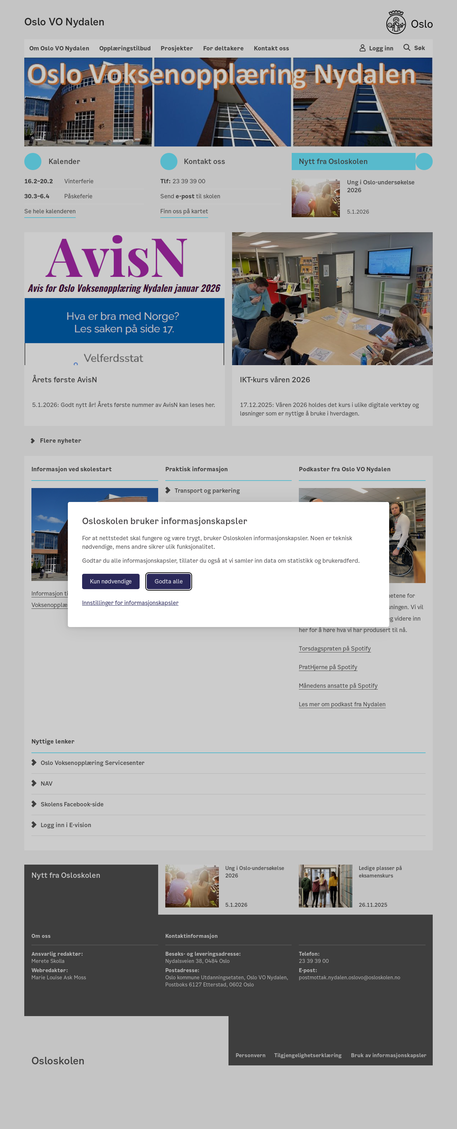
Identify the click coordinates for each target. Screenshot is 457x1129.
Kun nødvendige (111, 581)
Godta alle (169, 581)
